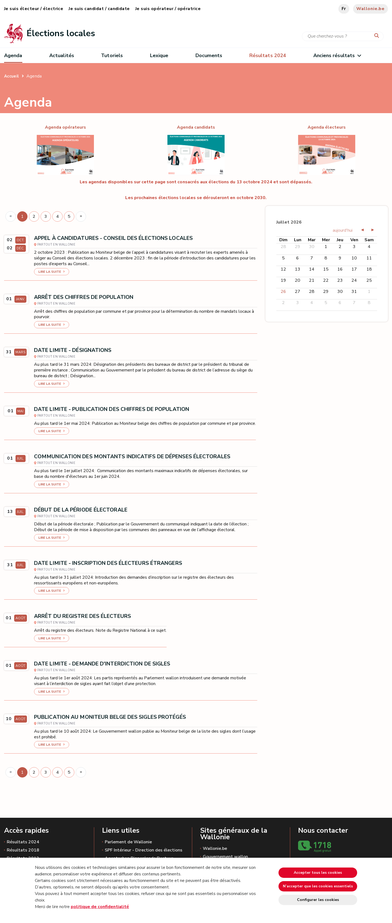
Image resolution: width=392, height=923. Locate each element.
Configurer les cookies (318, 899)
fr (344, 9)
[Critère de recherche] (343, 36)
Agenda (13, 55)
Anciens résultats (337, 55)
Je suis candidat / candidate (99, 9)
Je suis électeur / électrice (33, 9)
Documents (208, 55)
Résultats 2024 (23, 842)
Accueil (11, 76)
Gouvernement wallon (225, 856)
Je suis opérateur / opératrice (168, 9)
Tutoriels (112, 55)
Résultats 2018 (23, 850)
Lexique (159, 55)
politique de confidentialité (100, 907)
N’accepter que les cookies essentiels (318, 886)
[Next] (81, 216)
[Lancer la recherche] (378, 35)
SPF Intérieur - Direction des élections (143, 850)
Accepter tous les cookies (318, 872)
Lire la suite (49, 272)
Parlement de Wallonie (128, 842)
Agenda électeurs (327, 127)
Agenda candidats (196, 127)
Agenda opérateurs (65, 127)
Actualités (61, 55)
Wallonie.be (370, 9)
